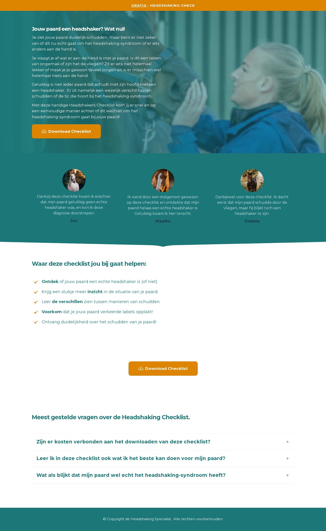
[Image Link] (73, 180)
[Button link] (66, 131)
